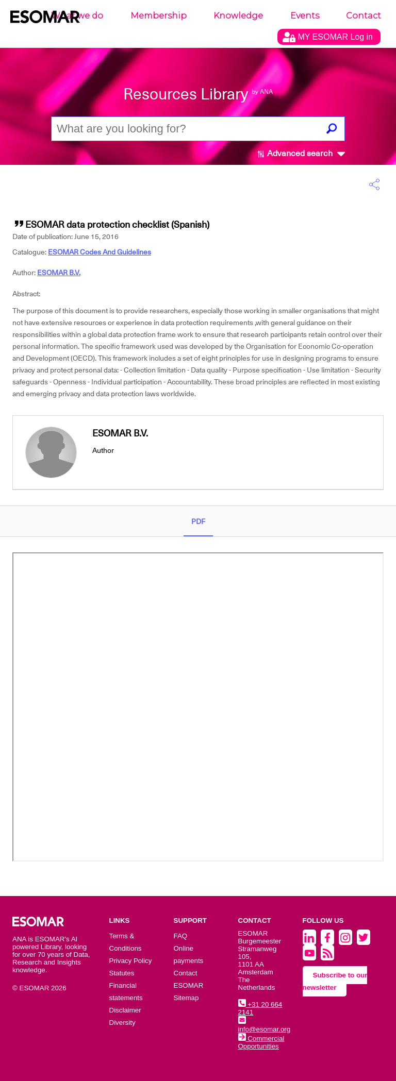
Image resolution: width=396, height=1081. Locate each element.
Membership (158, 16)
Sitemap (186, 998)
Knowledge (238, 16)
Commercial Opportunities (261, 1042)
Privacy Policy (130, 961)
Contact (363, 16)
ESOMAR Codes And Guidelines (99, 252)
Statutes (122, 973)
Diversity (122, 1022)
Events (304, 16)
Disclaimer (125, 1010)
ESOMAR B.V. (58, 272)
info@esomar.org (264, 1025)
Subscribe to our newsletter (335, 981)
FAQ (181, 936)
